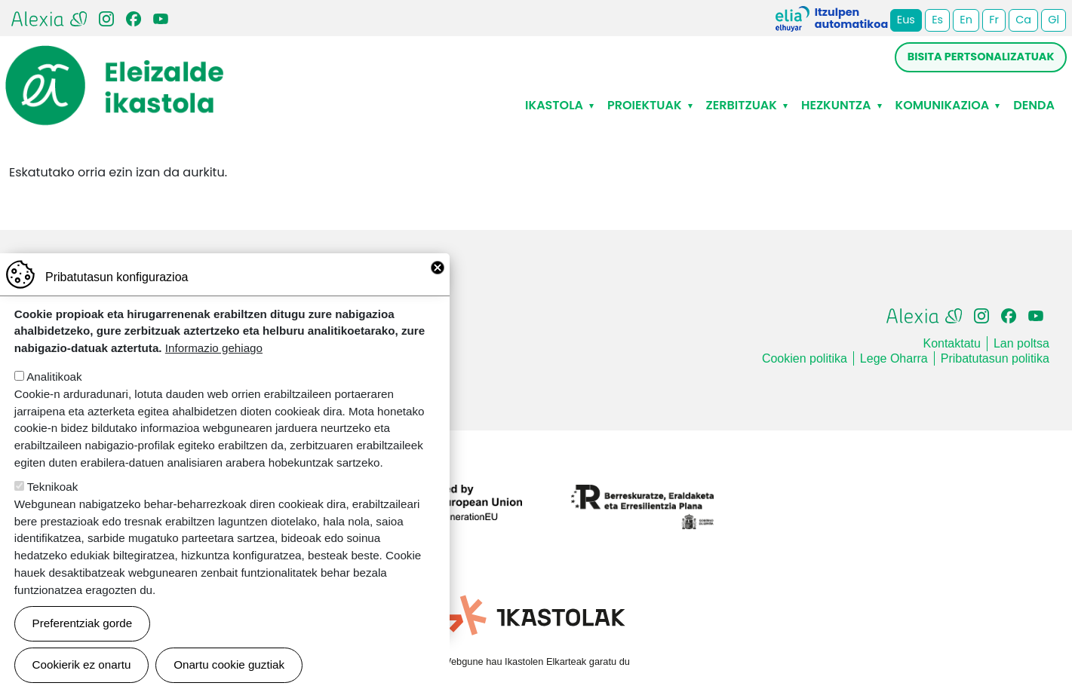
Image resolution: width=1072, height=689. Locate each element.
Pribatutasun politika (995, 358)
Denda (1034, 105)
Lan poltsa (1021, 343)
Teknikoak (52, 502)
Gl (1053, 19)
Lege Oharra (894, 358)
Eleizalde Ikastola (114, 58)
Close (437, 283)
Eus (906, 19)
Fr (994, 19)
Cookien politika (804, 358)
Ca (1023, 19)
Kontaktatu (952, 343)
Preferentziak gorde (82, 638)
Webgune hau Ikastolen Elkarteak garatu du (536, 661)
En (966, 19)
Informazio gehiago (214, 363)
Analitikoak (53, 392)
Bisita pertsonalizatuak (981, 56)
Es (937, 19)
